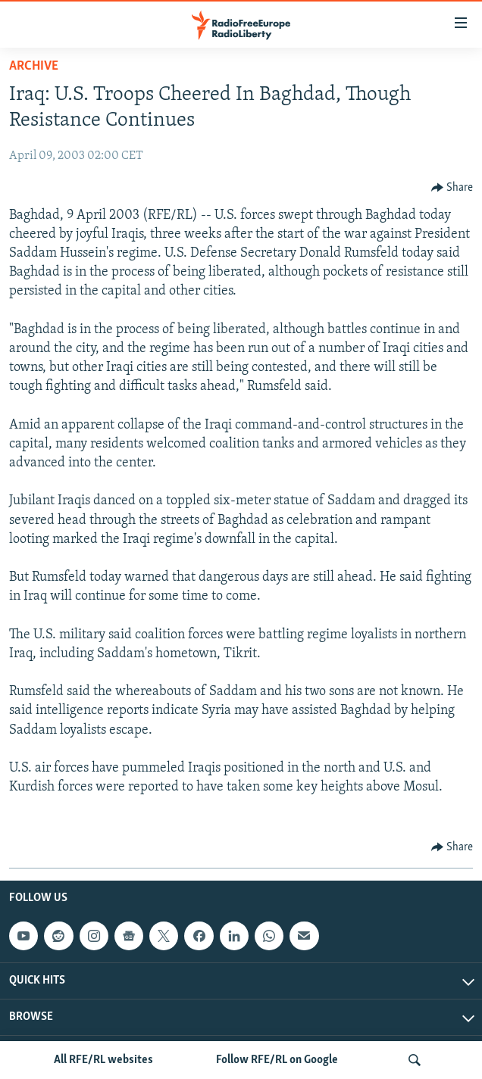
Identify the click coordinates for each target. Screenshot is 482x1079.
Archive (33, 66)
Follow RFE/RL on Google (277, 1060)
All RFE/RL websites (103, 1060)
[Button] (452, 187)
